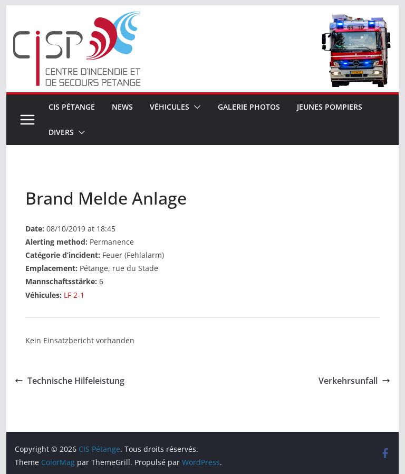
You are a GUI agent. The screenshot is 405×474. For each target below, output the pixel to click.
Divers (61, 132)
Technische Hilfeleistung (69, 380)
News (122, 107)
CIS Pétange (72, 107)
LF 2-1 (74, 295)
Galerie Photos (249, 107)
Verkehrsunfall (354, 380)
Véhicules (169, 107)
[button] (195, 107)
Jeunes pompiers (329, 107)
